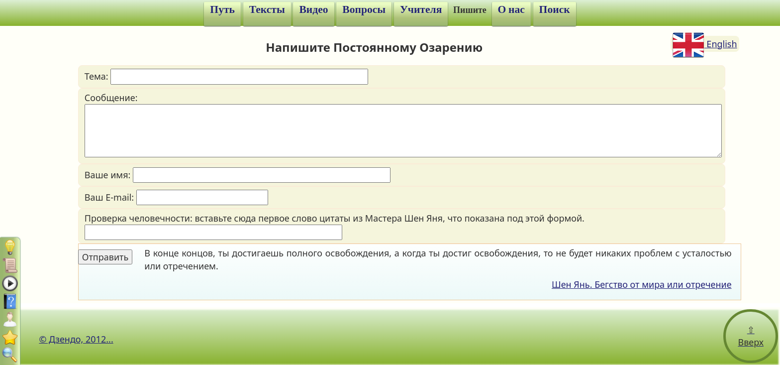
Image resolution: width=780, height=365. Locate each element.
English (705, 44)
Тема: (226, 76)
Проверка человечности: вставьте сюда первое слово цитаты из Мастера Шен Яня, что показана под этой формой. (335, 226)
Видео (313, 9)
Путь (222, 9)
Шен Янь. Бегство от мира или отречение (642, 284)
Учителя (421, 9)
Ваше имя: (237, 175)
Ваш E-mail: (176, 197)
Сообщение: (403, 124)
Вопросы (364, 9)
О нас (511, 9)
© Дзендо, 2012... (76, 339)
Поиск (554, 9)
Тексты (267, 9)
